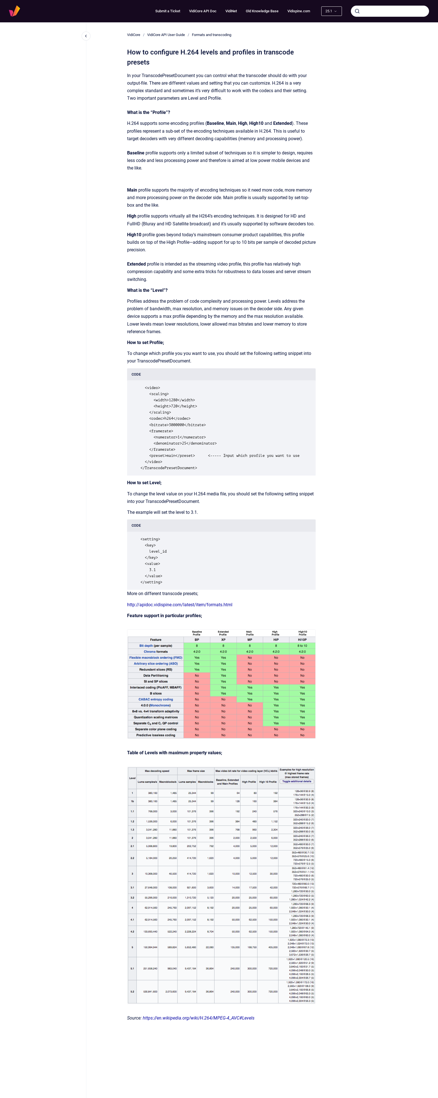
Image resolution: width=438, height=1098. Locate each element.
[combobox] (390, 11)
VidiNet (231, 11)
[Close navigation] (86, 36)
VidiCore (133, 35)
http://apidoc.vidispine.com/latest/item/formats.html (179, 604)
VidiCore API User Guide (166, 35)
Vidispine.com (298, 11)
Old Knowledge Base (262, 11)
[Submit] (357, 11)
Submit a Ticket (167, 11)
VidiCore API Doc (202, 11)
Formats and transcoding (211, 35)
